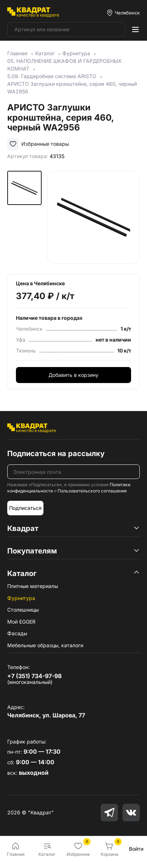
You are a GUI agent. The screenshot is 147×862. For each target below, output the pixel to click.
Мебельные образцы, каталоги (45, 645)
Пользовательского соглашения (92, 491)
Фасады (17, 633)
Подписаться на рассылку (56, 453)
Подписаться (25, 508)
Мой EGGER (21, 622)
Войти (136, 849)
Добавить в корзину (73, 375)
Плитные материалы (32, 586)
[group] (93, 217)
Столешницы (23, 610)
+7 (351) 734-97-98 (34, 676)
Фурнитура (21, 598)
